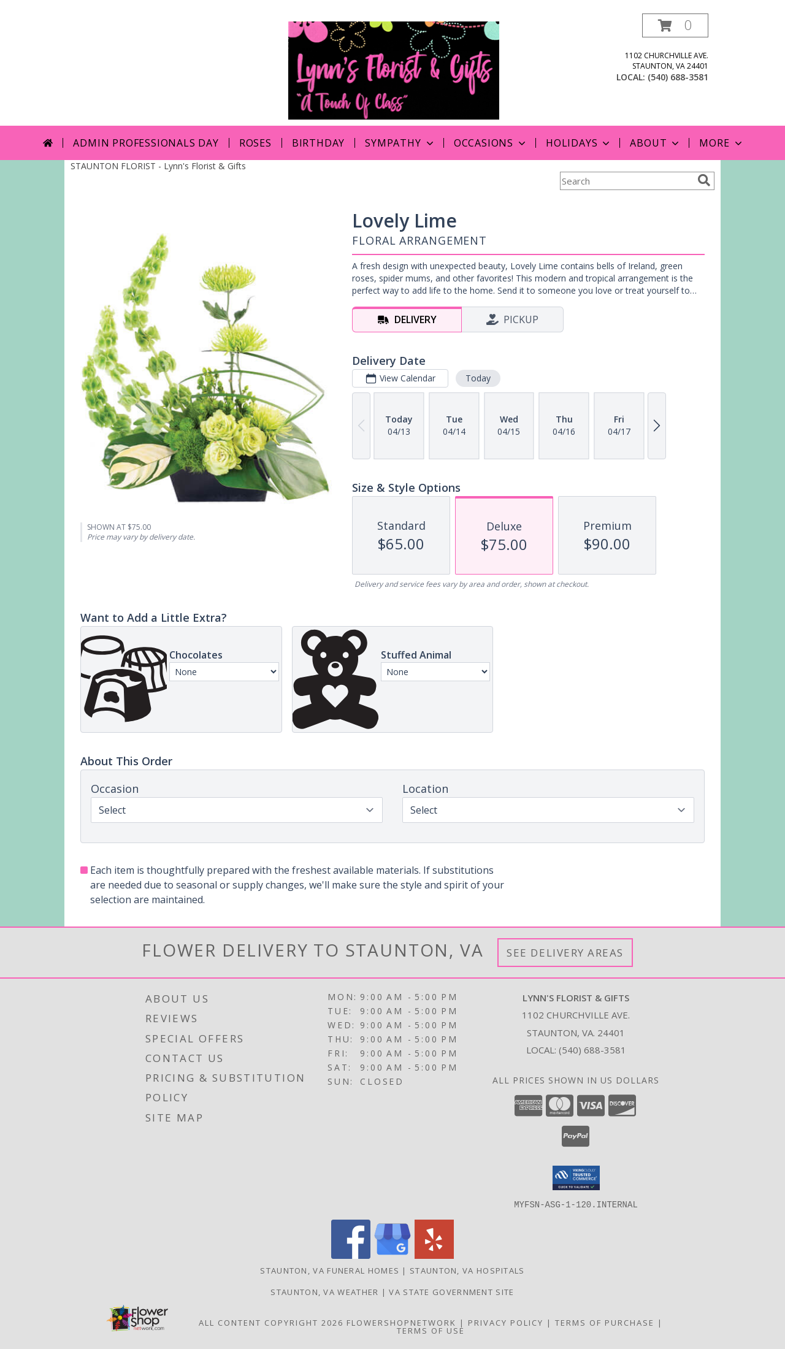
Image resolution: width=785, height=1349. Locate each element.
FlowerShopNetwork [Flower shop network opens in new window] (401, 1322)
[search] (704, 180)
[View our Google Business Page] (392, 1255)
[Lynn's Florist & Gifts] (393, 69)
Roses (255, 143)
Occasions (491, 143)
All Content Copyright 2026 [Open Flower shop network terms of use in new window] (271, 1322)
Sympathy (400, 143)
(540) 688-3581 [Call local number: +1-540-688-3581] (678, 77)
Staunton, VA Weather (324, 1291)
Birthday (318, 143)
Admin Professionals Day (145, 143)
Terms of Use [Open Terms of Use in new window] (431, 1330)
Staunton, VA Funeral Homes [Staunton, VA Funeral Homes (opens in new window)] (329, 1269)
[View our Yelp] (434, 1255)
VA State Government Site (451, 1291)
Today (478, 378)
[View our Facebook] (350, 1255)
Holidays (579, 143)
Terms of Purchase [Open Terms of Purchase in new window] (604, 1322)
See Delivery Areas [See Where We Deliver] (565, 953)
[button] (675, 25)
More (721, 143)
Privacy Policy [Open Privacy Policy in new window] (505, 1322)
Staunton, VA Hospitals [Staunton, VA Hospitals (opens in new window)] (467, 1269)
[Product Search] (626, 180)
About (655, 143)
